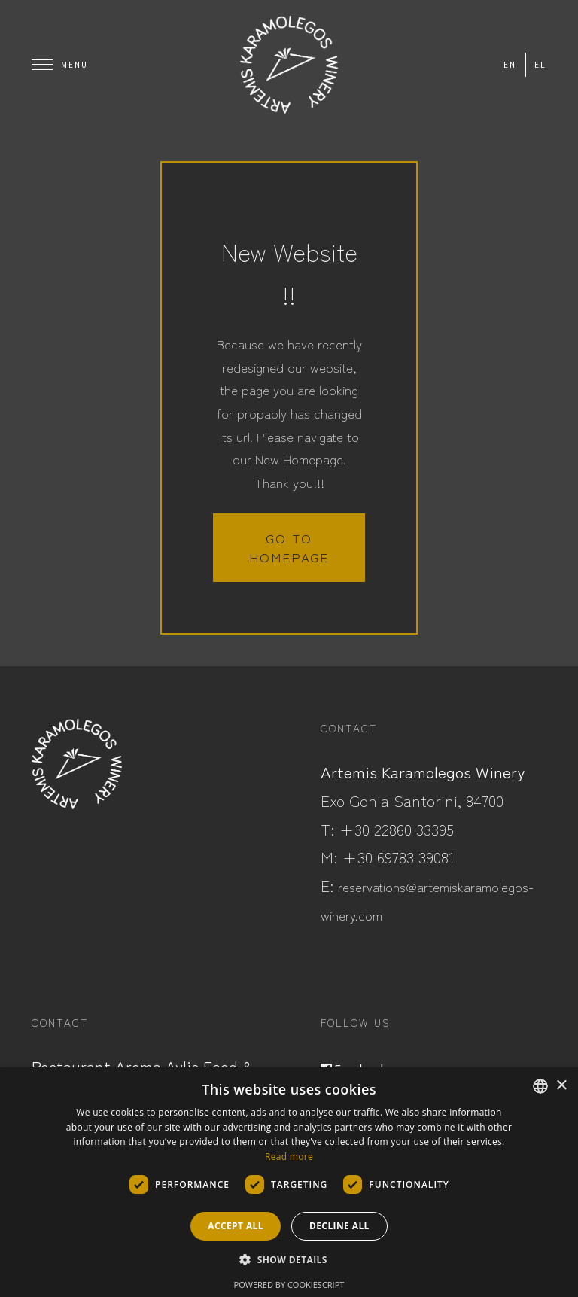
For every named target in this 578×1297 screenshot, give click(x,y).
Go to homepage (289, 547)
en (509, 64)
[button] (289, 1260)
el (540, 64)
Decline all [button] (339, 1225)
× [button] (561, 1085)
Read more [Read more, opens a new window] (289, 1156)
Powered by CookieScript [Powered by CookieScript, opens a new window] (289, 1284)
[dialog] (289, 1182)
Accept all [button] (235, 1225)
